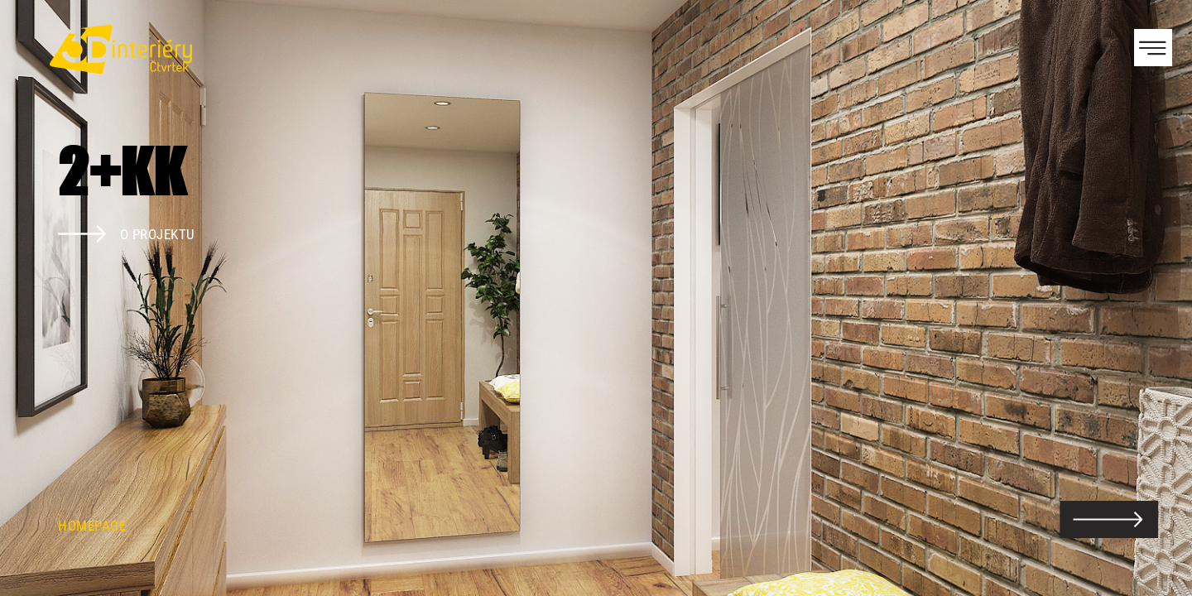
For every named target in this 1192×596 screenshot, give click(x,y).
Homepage (92, 525)
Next (1150, 298)
